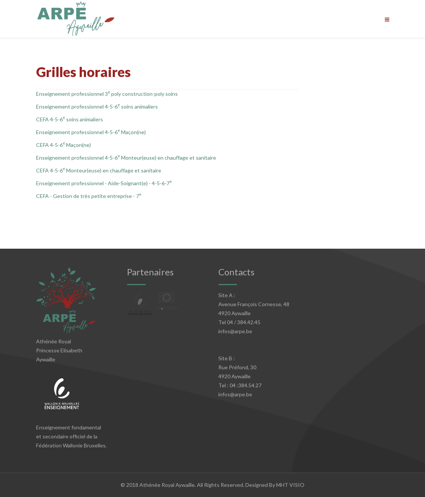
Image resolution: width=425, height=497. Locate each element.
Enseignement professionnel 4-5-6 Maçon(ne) (91, 132)
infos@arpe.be (235, 331)
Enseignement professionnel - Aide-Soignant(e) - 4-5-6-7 (104, 183)
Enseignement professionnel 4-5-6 (77, 106)
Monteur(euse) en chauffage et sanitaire (168, 157)
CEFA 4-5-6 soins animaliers (70, 119)
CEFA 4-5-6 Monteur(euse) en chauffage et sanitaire (99, 170)
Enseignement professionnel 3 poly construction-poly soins (107, 94)
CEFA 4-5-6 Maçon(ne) (63, 145)
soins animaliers (139, 106)
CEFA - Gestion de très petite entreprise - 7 (88, 196)
